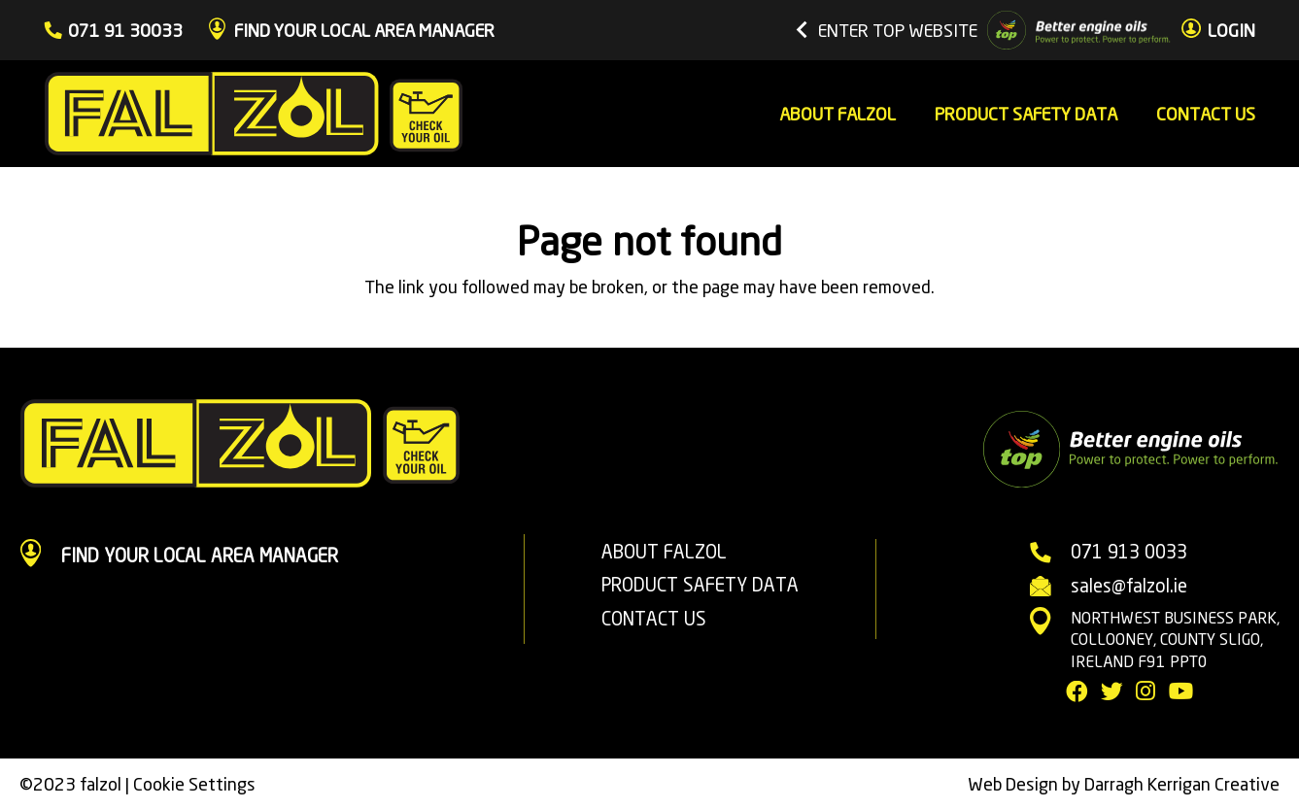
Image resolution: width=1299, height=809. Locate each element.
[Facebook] (1077, 692)
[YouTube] (1181, 692)
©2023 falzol (70, 783)
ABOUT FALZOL (664, 551)
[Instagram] (1145, 692)
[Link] (253, 113)
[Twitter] (1112, 692)
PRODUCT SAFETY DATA (700, 584)
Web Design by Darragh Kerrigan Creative (1124, 783)
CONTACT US (653, 618)
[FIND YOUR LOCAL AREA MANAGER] (40, 556)
